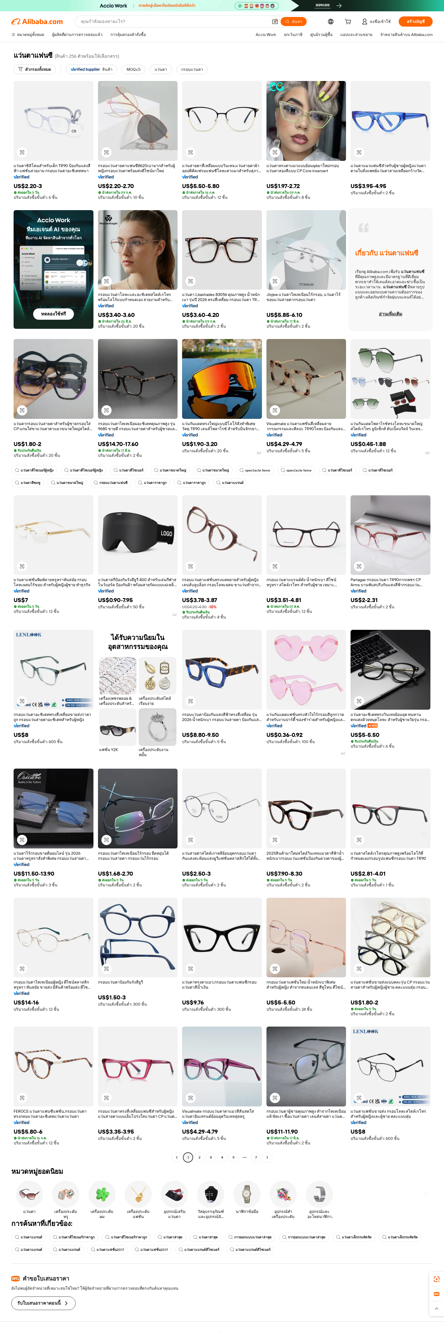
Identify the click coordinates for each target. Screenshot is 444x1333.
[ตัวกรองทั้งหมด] (35, 69)
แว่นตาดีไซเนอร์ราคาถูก (74, 1237)
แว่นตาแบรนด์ (230, 483)
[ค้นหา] (294, 21)
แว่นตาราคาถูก (152, 483)
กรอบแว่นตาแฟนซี (110, 483)
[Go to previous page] (177, 1157)
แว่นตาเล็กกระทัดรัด (354, 1237)
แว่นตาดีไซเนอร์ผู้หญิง (34, 470)
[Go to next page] (267, 1157)
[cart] (349, 22)
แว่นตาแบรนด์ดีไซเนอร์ (199, 1249)
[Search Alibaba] (174, 21)
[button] (275, 21)
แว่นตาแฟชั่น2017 (107, 1249)
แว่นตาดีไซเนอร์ (128, 470)
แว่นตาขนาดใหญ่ (170, 470)
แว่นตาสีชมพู (27, 483)
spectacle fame (255, 470)
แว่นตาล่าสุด (170, 1237)
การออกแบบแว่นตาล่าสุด (250, 1237)
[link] (436, 1279)
